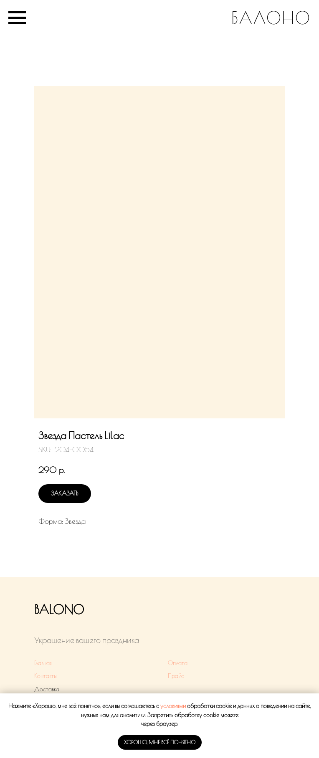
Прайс (176, 676)
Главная (43, 663)
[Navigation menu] (17, 18)
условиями (173, 706)
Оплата (177, 663)
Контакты (45, 676)
